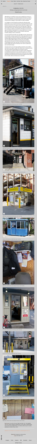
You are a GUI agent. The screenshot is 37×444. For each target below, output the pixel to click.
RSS (21, 440)
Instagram (7, 440)
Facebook (17, 440)
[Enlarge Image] (4, 101)
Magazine (8, 1)
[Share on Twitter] (1, 435)
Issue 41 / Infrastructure (18, 3)
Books (15, 1)
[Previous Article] (1, 3)
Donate (28, 1)
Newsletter (25, 440)
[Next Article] (35, 3)
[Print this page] (1, 439)
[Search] (35, 1)
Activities (18, 1)
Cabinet (4, 1)
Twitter (12, 440)
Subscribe (25, 1)
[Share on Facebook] (1, 437)
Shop (22, 1)
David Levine (7, 423)
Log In (15, 435)
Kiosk (12, 1)
